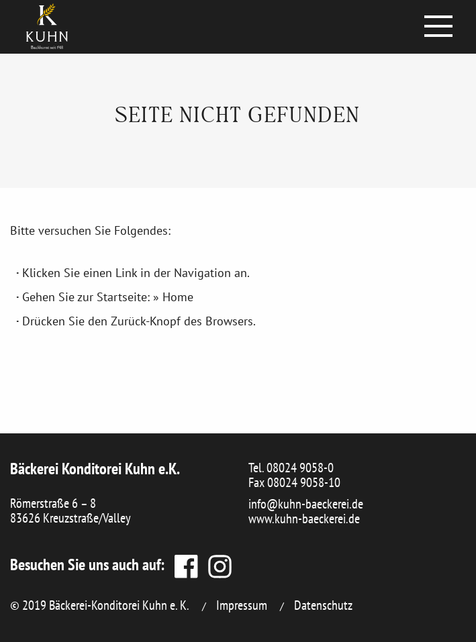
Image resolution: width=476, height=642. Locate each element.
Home (177, 297)
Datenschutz (323, 605)
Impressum (241, 605)
